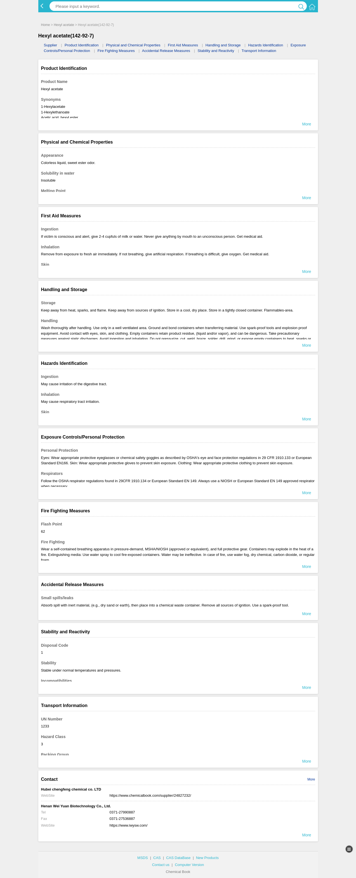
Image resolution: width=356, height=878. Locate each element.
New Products (207, 858)
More (311, 779)
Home (45, 25)
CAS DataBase (178, 858)
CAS (157, 858)
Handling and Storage (223, 45)
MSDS (142, 858)
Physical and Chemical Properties (133, 45)
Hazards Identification (265, 45)
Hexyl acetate (64, 25)
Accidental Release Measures (166, 51)
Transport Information (259, 51)
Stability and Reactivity (215, 51)
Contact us (160, 865)
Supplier (50, 45)
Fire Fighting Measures (116, 51)
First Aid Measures (183, 45)
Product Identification (81, 45)
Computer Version (189, 865)
